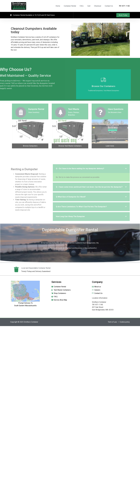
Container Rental (70, 6)
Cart (88, 6)
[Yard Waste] (60, 112)
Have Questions (115, 109)
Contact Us (109, 6)
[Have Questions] (100, 112)
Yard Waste (73, 109)
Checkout (97, 6)
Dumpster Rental (36, 109)
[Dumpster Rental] (20, 112)
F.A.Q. (82, 6)
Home (58, 6)
